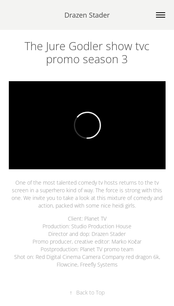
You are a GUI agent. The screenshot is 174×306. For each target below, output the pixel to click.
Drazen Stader (87, 15)
